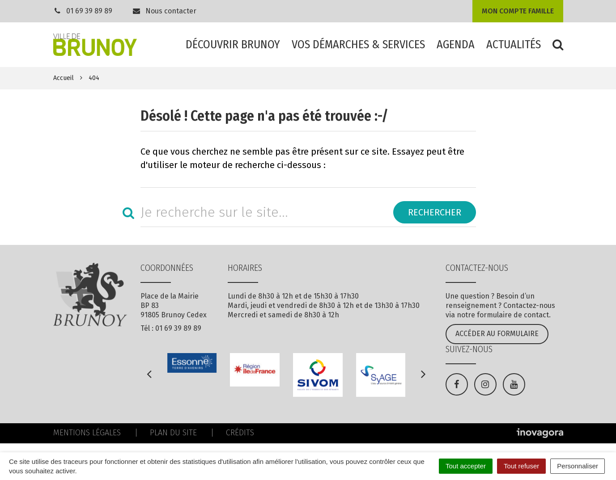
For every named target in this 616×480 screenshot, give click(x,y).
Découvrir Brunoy (233, 44)
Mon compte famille (518, 11)
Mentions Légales (87, 433)
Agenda (456, 44)
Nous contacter (164, 11)
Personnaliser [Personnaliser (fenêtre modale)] (577, 466)
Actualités (513, 44)
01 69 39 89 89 (89, 11)
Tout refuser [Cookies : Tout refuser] (521, 466)
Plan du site (173, 433)
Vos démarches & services (358, 44)
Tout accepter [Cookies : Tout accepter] (466, 466)
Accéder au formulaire (497, 333)
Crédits (240, 433)
